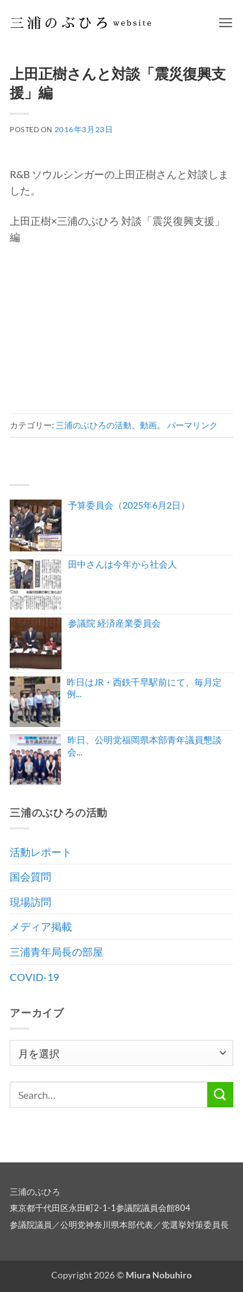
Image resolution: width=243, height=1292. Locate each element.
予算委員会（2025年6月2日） (129, 505)
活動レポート (41, 852)
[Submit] (220, 1094)
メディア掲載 (41, 926)
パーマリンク (192, 425)
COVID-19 (34, 977)
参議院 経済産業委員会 (114, 623)
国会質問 (30, 876)
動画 (148, 425)
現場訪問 (30, 901)
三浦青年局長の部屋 (56, 951)
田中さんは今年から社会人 (122, 564)
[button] (225, 22)
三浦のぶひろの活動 (94, 425)
